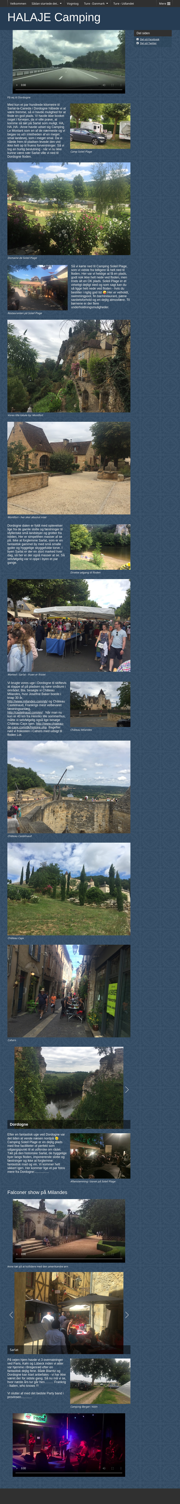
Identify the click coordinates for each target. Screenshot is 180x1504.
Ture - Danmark (94, 3)
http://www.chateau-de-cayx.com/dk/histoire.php (35, 725)
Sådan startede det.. (45, 3)
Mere (164, 2)
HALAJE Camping (54, 17)
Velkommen (18, 3)
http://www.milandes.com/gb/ (27, 701)
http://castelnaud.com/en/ (25, 712)
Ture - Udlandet (123, 3)
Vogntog (73, 3)
